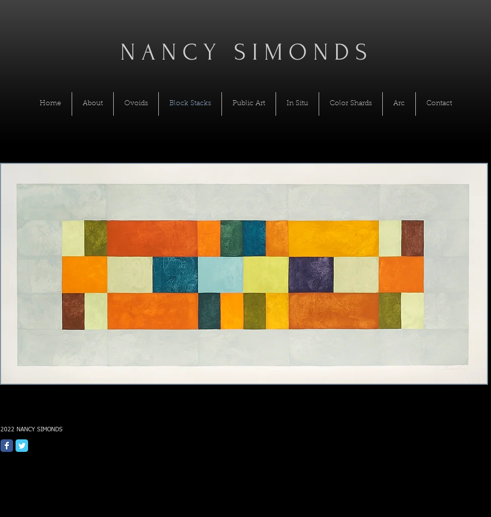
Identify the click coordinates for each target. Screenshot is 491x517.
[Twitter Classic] (22, 445)
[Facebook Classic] (7, 445)
